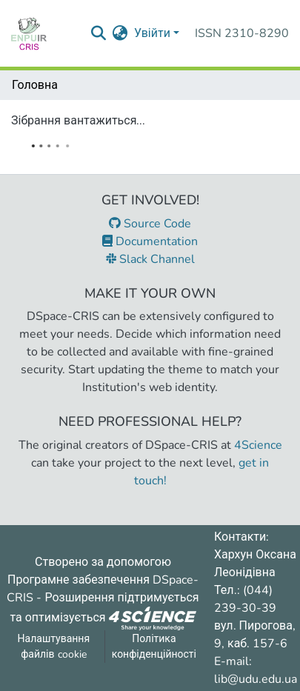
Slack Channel (150, 259)
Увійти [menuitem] (152, 33)
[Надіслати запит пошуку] (99, 33)
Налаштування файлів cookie (54, 646)
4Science (258, 445)
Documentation (150, 241)
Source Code (150, 224)
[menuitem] (120, 33)
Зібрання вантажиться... (78, 121)
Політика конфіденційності (154, 646)
